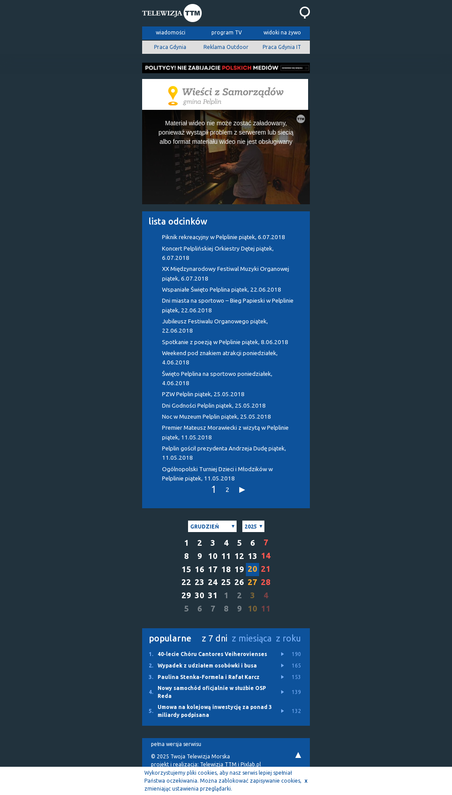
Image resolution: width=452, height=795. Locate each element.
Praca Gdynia (170, 47)
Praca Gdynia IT (282, 47)
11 (226, 556)
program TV (226, 32)
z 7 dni (214, 638)
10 (213, 556)
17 (213, 569)
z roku (288, 638)
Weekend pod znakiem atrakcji (220, 358)
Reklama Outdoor (226, 47)
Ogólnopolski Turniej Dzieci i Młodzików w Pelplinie (217, 474)
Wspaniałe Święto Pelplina (221, 289)
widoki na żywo (282, 32)
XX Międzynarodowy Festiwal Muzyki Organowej (225, 273)
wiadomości (170, 32)
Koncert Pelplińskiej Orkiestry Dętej (218, 253)
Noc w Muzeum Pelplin (216, 416)
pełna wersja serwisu (176, 744)
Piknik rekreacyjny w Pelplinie (223, 237)
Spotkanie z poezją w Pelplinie (225, 342)
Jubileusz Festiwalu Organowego (215, 326)
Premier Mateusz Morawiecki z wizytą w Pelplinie (225, 432)
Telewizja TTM (218, 764)
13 (252, 556)
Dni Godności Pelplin (214, 405)
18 (226, 569)
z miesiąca (251, 638)
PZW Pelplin (203, 394)
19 (239, 569)
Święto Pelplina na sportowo (217, 378)
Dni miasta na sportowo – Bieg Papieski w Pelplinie (228, 305)
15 (186, 569)
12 (239, 556)
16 (199, 569)
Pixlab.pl (251, 764)
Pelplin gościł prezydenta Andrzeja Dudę (224, 453)
